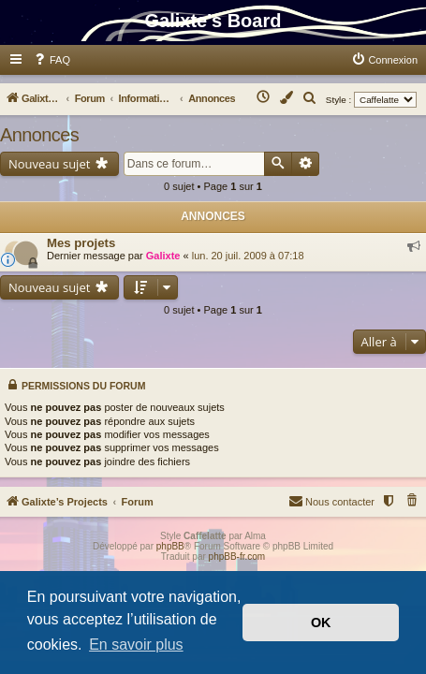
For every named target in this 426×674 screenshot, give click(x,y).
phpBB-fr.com (237, 556)
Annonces (39, 135)
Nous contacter (331, 500)
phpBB (170, 546)
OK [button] (321, 622)
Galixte (163, 255)
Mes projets (81, 243)
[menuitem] (51, 60)
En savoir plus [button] (136, 644)
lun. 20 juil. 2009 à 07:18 (248, 255)
